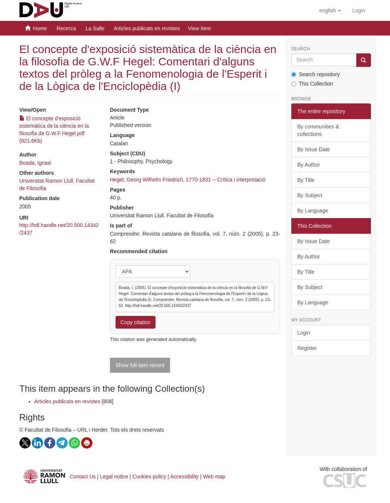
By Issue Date (313, 149)
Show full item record (140, 365)
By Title (305, 180)
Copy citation (135, 322)
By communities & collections (318, 130)
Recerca (66, 28)
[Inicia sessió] (359, 10)
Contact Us (83, 476)
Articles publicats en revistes (147, 28)
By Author (308, 165)
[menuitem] (359, 10)
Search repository (315, 74)
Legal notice (114, 476)
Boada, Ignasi (35, 163)
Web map (214, 476)
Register (307, 348)
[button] (330, 10)
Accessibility (184, 476)
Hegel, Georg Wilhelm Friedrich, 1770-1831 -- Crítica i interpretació (187, 180)
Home (40, 28)
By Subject (309, 195)
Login (303, 333)
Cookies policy (149, 476)
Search (300, 49)
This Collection (312, 84)
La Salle (95, 28)
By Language (312, 211)
